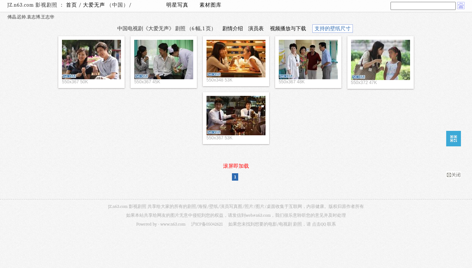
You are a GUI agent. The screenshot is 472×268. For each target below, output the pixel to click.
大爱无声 (95, 5)
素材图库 (210, 5)
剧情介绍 (232, 28)
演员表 (256, 28)
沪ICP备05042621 (207, 224)
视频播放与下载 (288, 28)
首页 (71, 5)
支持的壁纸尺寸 (333, 28)
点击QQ (319, 224)
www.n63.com (172, 224)
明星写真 (177, 5)
